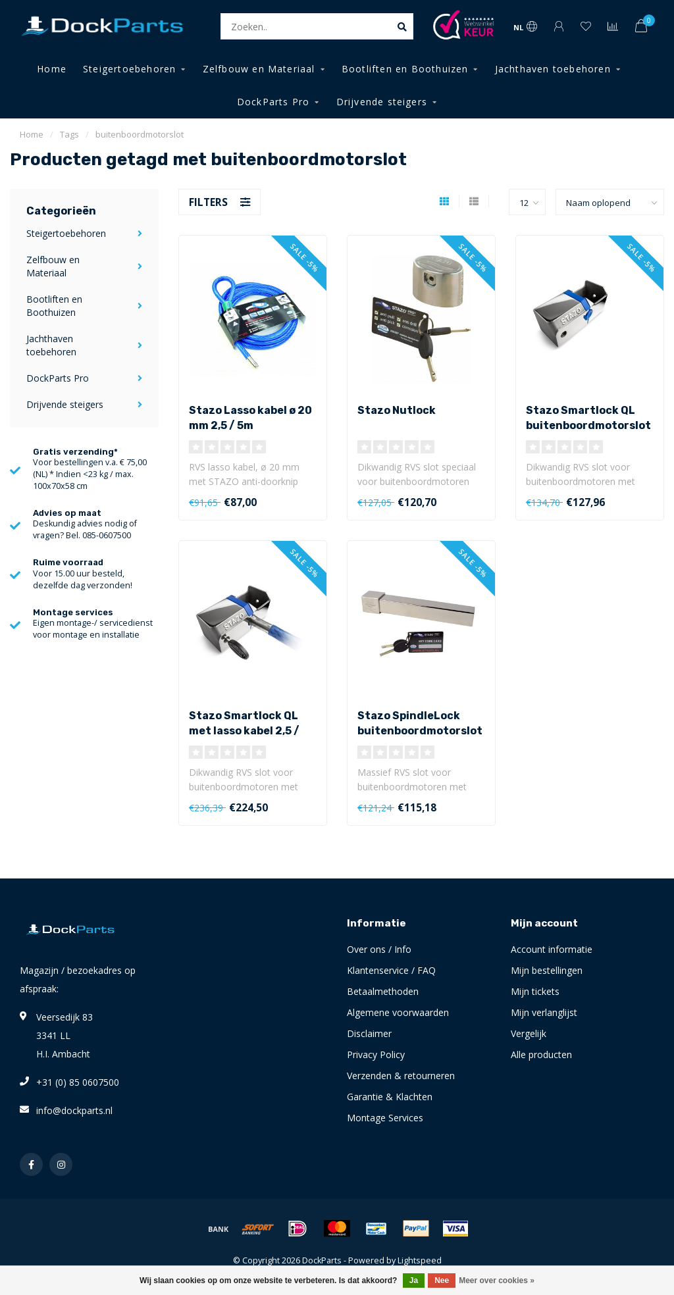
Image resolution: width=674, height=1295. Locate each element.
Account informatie (551, 949)
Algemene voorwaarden (398, 1012)
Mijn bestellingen (547, 970)
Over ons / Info (379, 949)
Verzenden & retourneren (401, 1075)
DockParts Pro (273, 101)
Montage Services (385, 1117)
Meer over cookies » (496, 1280)
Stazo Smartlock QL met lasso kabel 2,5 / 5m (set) (244, 730)
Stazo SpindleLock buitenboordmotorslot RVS (419, 730)
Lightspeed (420, 1260)
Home (51, 69)
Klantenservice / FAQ (391, 970)
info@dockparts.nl (74, 1110)
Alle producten (541, 1054)
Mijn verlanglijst (544, 1012)
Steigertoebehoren (129, 69)
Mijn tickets (535, 991)
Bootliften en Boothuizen (405, 69)
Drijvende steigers (382, 101)
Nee (441, 1280)
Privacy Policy (376, 1054)
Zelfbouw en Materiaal (259, 69)
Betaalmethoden (383, 991)
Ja (413, 1280)
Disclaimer (369, 1033)
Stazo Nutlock (396, 410)
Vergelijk (528, 1033)
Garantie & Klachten (389, 1096)
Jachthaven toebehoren (553, 69)
